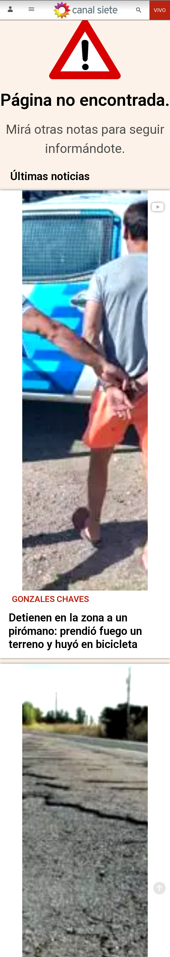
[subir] (159, 888)
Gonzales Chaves (50, 599)
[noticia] (85, 395)
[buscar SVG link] (138, 11)
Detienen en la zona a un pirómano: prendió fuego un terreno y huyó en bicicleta (75, 631)
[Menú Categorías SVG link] (31, 10)
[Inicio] (84, 10)
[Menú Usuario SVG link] (10, 10)
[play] (158, 216)
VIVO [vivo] (160, 10)
